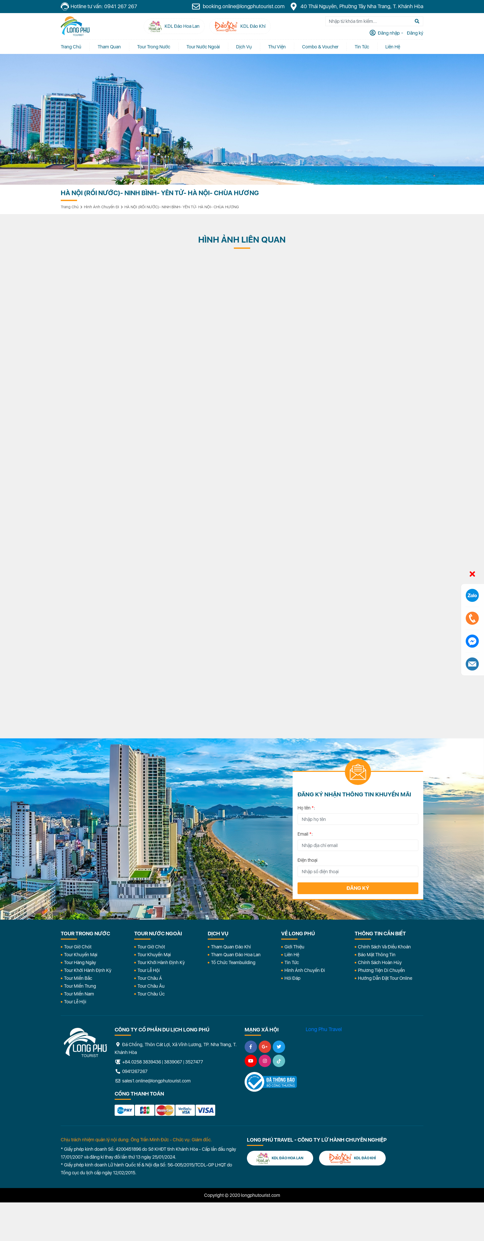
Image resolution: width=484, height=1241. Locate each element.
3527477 (194, 1061)
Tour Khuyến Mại (80, 954)
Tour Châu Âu (151, 986)
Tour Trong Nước (153, 46)
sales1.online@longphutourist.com (153, 1080)
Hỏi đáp (292, 978)
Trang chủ (71, 46)
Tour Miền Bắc (78, 978)
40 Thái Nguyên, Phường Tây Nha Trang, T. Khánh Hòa (356, 6)
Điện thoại (307, 860)
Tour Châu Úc (151, 993)
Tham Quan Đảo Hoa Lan (236, 954)
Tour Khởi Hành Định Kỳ (87, 970)
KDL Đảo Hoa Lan (280, 1158)
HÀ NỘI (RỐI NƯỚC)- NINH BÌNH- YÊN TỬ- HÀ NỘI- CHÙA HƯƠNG (181, 207)
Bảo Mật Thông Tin (376, 954)
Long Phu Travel (324, 1029)
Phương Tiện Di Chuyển (381, 970)
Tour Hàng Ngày (80, 962)
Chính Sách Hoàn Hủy (380, 962)
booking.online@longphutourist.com (238, 6)
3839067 (173, 1061)
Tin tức (362, 46)
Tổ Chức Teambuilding (233, 962)
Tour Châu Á (149, 978)
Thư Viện (277, 46)
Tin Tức (291, 962)
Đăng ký (358, 888)
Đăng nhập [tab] (388, 33)
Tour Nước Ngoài (203, 46)
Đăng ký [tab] (414, 33)
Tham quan (109, 46)
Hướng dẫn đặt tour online (385, 978)
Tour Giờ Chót (77, 946)
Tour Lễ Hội (75, 1001)
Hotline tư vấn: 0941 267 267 (99, 7)
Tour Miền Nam (79, 993)
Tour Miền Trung (80, 986)
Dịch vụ (244, 46)
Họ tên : (306, 807)
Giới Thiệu (294, 946)
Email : (305, 834)
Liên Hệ (392, 46)
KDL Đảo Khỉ (352, 1158)
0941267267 (131, 1071)
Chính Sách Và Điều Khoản (384, 946)
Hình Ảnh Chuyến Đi (304, 970)
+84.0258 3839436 (141, 1061)
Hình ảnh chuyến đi (101, 207)
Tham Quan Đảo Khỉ (231, 946)
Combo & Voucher (320, 46)
